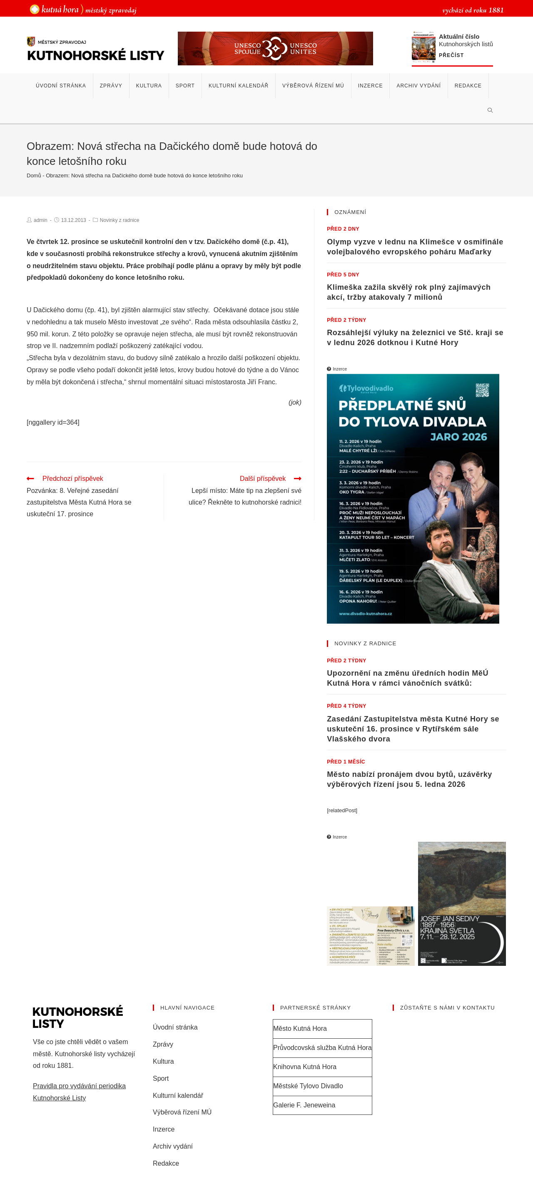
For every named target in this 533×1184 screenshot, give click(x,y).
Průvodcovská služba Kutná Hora (322, 1047)
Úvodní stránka (175, 1026)
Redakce (166, 1163)
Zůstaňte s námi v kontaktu (447, 1007)
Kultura (163, 1061)
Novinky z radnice (119, 220)
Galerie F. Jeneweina (304, 1104)
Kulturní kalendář (178, 1094)
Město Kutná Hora (300, 1028)
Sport (161, 1078)
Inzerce (163, 1128)
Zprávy (163, 1043)
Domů (34, 175)
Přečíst (451, 55)
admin (40, 220)
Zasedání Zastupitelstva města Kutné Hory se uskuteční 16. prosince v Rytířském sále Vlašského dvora (413, 728)
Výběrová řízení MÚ (182, 1111)
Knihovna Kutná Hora (304, 1066)
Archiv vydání (173, 1145)
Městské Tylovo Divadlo (308, 1085)
